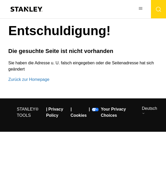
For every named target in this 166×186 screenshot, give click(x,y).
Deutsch (149, 110)
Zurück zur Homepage (28, 79)
